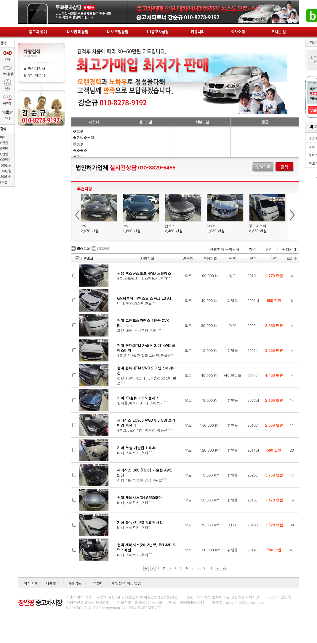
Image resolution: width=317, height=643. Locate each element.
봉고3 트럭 (257, 225)
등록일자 (232, 249)
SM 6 (211, 225)
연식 (269, 249)
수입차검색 (36, 74)
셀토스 (170, 225)
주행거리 (289, 249)
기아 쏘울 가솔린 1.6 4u (136, 447)
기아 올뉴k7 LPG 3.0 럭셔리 (140, 522)
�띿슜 (78, 156)
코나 (84, 225)
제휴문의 (53, 582)
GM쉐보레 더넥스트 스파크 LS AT (144, 298)
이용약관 (75, 582)
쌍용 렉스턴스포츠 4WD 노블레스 (144, 273)
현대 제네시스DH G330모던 (139, 497)
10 (211, 567)
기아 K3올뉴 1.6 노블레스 (138, 397)
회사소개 (31, 582)
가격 (252, 249)
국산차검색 (36, 68)
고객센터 (96, 582)
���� (80, 150)
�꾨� (78, 130)
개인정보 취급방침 (126, 582)
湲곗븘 (78, 143)
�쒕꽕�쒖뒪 (83, 137)
